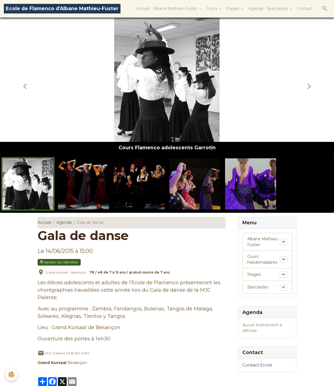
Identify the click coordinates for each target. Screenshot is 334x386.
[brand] (62, 8)
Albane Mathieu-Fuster (175, 8)
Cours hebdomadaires (262, 259)
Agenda (255, 8)
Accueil (143, 8)
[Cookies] (11, 374)
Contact (304, 8)
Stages (233, 8)
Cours (212, 8)
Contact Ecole (257, 365)
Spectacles (278, 8)
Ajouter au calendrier (59, 262)
